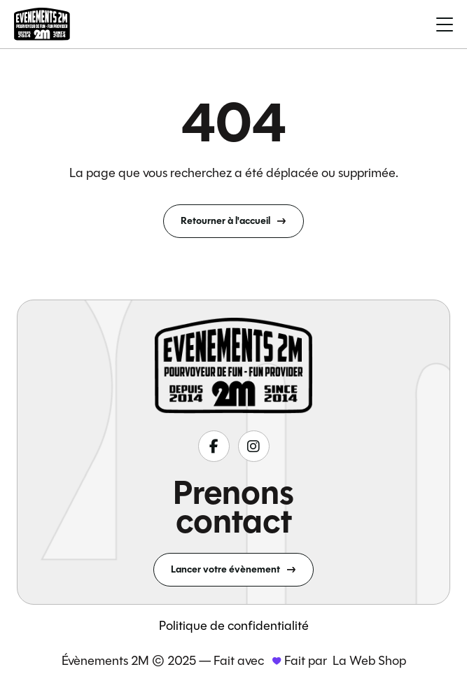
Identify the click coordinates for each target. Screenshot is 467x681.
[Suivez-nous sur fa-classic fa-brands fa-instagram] (254, 446)
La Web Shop (369, 661)
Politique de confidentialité (234, 626)
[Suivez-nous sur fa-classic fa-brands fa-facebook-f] (214, 446)
